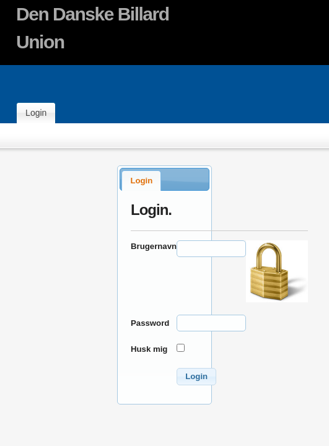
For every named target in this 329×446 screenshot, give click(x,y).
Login (35, 113)
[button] (196, 376)
